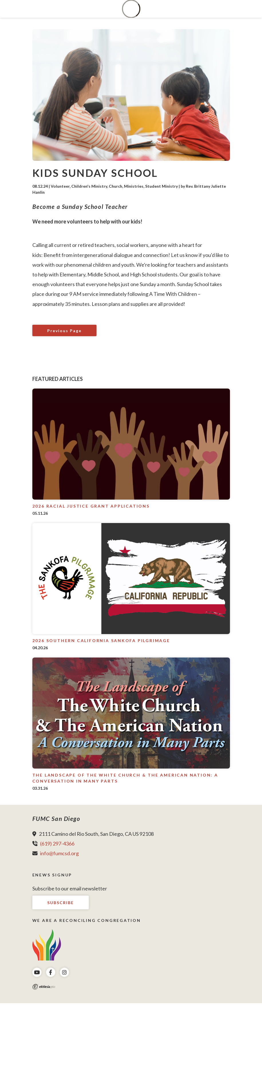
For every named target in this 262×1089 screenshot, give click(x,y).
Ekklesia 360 (43, 987)
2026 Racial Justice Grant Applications (91, 506)
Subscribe (60, 902)
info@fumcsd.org (59, 853)
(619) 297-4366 (57, 843)
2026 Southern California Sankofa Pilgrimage (101, 640)
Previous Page (64, 330)
